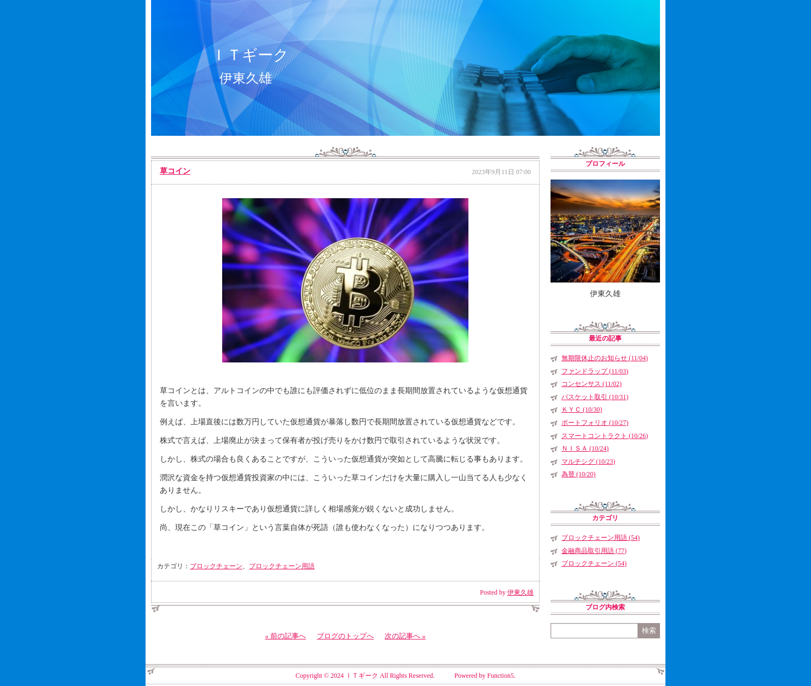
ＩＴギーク (250, 55)
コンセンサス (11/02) (591, 384)
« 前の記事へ (285, 636)
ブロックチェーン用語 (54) (600, 537)
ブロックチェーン (216, 566)
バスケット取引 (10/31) (594, 397)
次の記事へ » (405, 636)
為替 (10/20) (578, 474)
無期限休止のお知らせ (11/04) (604, 358)
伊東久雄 (520, 592)
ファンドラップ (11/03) (594, 371)
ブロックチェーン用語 (282, 566)
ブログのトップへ (345, 636)
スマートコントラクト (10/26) (604, 436)
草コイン (175, 171)
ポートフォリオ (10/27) (594, 422)
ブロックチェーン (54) (594, 563)
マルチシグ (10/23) (588, 461)
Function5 (500, 675)
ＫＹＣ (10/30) (581, 409)
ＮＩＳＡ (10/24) (585, 448)
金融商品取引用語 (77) (594, 551)
